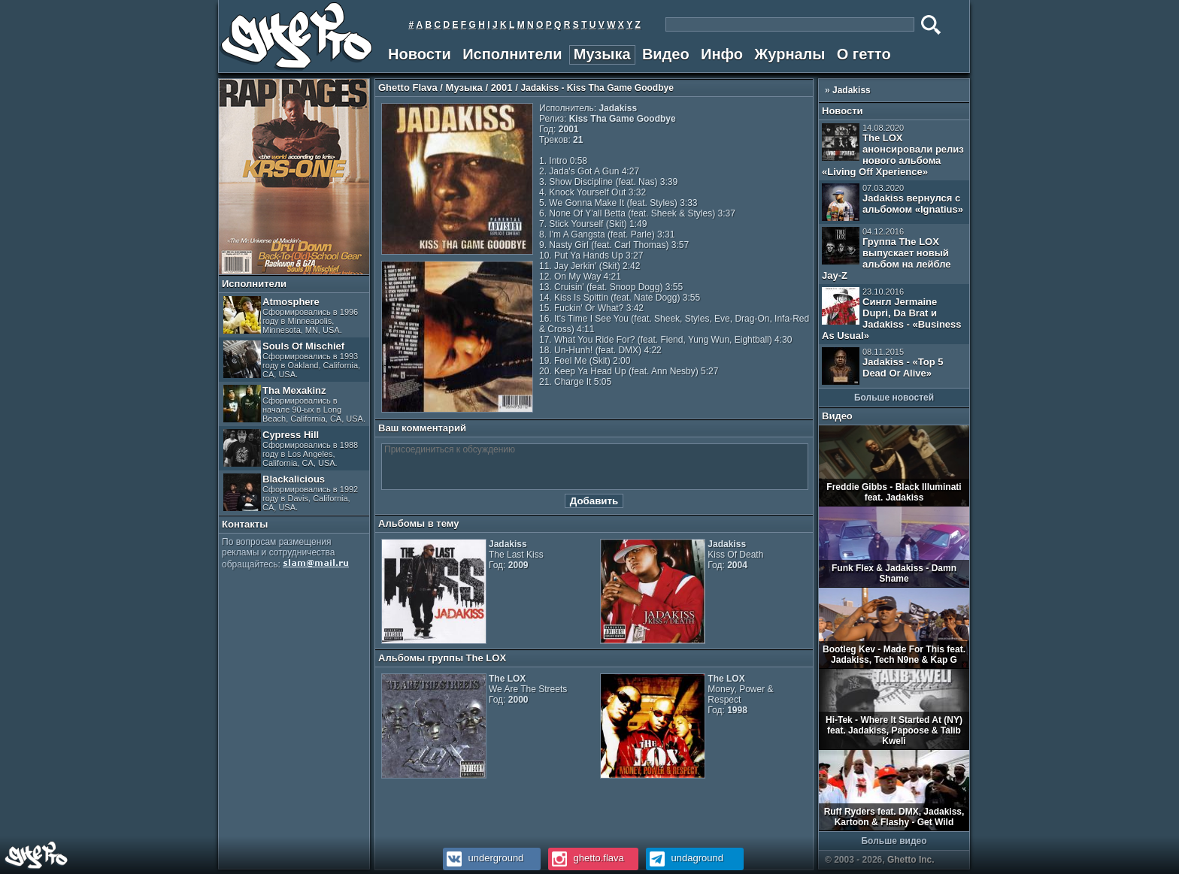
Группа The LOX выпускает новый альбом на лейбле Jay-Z (886, 254)
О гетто (864, 54)
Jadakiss (851, 90)
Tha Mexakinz (294, 404)
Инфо (722, 54)
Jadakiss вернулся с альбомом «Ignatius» (892, 202)
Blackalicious (290, 492)
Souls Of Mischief (291, 359)
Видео (666, 54)
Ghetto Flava (408, 87)
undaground (684, 857)
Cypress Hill (290, 448)
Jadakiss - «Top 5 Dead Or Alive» (882, 366)
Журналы (789, 54)
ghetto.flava (586, 857)
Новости (419, 54)
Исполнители (512, 54)
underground (483, 857)
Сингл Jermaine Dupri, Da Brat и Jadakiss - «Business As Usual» (892, 314)
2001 (502, 87)
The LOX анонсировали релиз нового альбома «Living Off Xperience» (893, 150)
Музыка (602, 54)
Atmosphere (290, 315)
